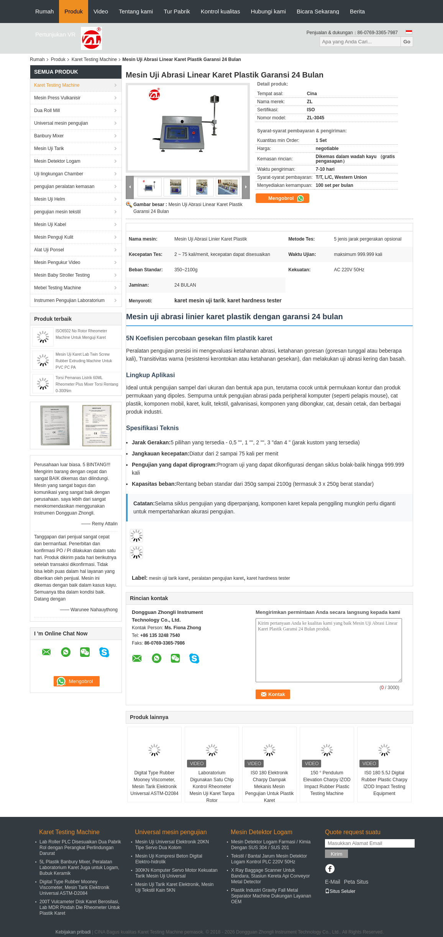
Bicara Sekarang (318, 11)
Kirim (336, 854)
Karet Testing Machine (94, 59)
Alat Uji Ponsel (49, 249)
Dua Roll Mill (47, 110)
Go (406, 42)
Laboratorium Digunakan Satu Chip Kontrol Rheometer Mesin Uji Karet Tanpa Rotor (211, 786)
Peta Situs (356, 882)
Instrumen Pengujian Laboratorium (69, 300)
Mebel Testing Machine (57, 287)
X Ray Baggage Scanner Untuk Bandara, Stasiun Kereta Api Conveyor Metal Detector (270, 876)
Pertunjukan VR (55, 34)
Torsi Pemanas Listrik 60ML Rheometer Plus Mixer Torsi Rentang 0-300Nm (87, 384)
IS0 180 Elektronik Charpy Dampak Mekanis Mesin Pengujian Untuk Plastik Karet (269, 786)
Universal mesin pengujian (61, 123)
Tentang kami (136, 11)
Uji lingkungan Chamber (58, 174)
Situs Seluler (340, 891)
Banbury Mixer (49, 136)
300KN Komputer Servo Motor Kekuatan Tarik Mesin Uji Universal (176, 873)
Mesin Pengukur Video (57, 262)
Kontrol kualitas (220, 11)
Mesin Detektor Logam (57, 161)
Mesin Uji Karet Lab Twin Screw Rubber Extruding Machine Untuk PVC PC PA (84, 361)
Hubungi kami (268, 11)
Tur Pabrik (177, 11)
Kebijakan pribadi (73, 932)
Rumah (44, 11)
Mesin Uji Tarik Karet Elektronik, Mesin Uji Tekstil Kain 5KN (174, 887)
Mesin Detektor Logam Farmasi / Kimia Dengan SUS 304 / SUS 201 (270, 844)
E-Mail (332, 882)
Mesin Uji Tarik (49, 148)
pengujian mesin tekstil (57, 211)
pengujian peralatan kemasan (64, 186)
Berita (357, 11)
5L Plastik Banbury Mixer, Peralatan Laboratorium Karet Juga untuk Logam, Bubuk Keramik (79, 867)
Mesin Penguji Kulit (53, 237)
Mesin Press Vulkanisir (57, 98)
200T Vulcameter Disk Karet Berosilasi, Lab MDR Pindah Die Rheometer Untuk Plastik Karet (79, 907)
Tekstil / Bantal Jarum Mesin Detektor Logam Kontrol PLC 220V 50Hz (269, 858)
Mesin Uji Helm (49, 199)
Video (101, 11)
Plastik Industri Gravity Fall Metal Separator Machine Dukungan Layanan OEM (271, 896)
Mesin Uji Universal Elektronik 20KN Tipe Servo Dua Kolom (172, 844)
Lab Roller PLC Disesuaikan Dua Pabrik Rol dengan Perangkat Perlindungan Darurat (80, 847)
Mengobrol (286, 198)
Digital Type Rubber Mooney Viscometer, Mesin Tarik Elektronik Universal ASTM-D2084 (154, 783)
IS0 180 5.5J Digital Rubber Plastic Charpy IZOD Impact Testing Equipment (384, 783)
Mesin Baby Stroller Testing (62, 275)
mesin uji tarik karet (169, 578)
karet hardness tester (268, 578)
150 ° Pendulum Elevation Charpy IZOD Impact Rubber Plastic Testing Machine (326, 783)
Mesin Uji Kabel (50, 224)
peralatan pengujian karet (217, 578)
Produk (73, 11)
